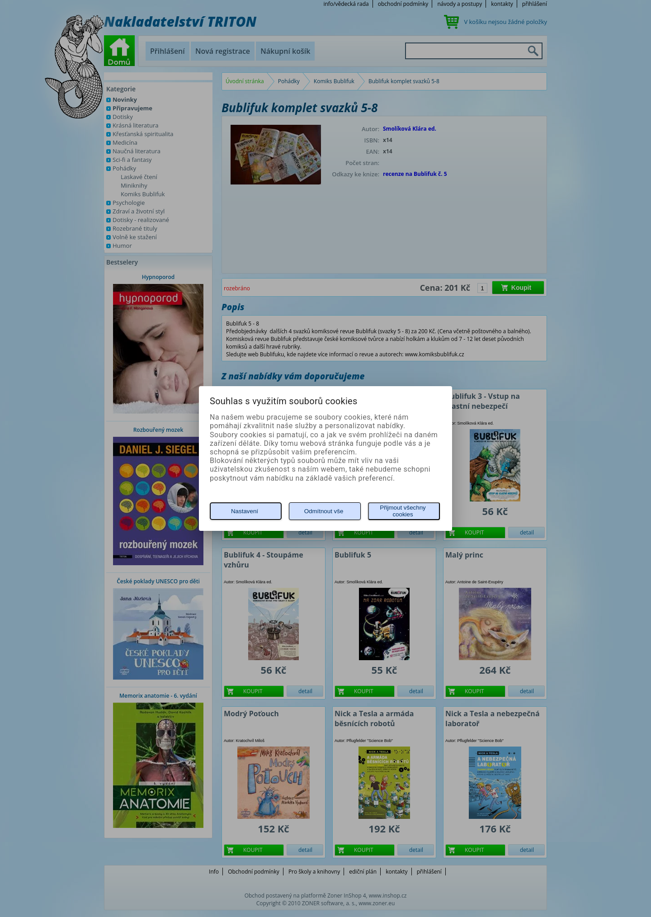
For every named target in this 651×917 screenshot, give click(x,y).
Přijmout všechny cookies (402, 511)
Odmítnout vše (324, 511)
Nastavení (244, 511)
